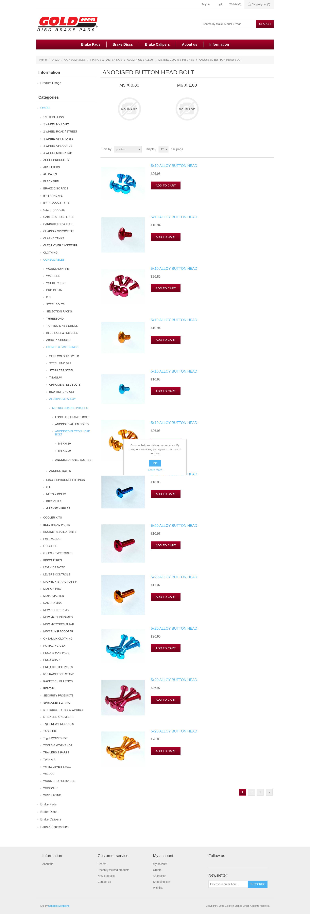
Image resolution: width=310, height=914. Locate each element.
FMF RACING (51, 538)
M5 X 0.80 (64, 443)
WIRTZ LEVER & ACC (57, 766)
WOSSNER (50, 788)
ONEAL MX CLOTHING (58, 638)
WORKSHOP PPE (57, 268)
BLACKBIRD (51, 181)
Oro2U (55, 59)
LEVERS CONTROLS (56, 574)
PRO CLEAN (54, 290)
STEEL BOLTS (55, 304)
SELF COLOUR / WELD (64, 356)
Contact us (104, 881)
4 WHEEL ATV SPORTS (58, 138)
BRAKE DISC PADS (55, 188)
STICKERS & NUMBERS (58, 716)
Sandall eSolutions (58, 906)
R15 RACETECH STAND (58, 674)
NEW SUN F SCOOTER (58, 631)
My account (160, 864)
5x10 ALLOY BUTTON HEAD (174, 166)
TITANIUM (55, 377)
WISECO (49, 773)
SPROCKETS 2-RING (57, 702)
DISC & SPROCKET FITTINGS (65, 480)
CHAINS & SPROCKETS (58, 231)
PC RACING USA (54, 645)
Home (43, 59)
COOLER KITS (52, 517)
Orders (157, 869)
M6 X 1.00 (64, 450)
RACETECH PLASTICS (58, 681)
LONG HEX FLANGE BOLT (72, 417)
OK (155, 463)
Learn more (155, 470)
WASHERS (53, 275)
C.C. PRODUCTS (54, 209)
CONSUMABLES (74, 59)
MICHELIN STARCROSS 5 (60, 581)
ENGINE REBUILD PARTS (60, 531)
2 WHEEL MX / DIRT (56, 124)
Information (219, 44)
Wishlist (158, 887)
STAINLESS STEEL (61, 370)
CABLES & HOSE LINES (58, 217)
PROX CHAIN (51, 659)
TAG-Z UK (49, 731)
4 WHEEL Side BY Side (57, 152)
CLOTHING (50, 252)
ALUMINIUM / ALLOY (140, 59)
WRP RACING (52, 795)
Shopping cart (161, 881)
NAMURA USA (52, 603)
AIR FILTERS (51, 167)
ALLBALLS (50, 174)
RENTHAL (49, 688)
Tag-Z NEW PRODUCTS (58, 724)
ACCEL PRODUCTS (56, 160)
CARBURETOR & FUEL (58, 224)
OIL (48, 487)
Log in (220, 4)
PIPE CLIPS (53, 501)
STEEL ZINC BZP (60, 363)
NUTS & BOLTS (56, 494)
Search (102, 864)
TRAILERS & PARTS (56, 752)
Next (269, 792)
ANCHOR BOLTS (60, 470)
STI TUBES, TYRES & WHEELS (63, 709)
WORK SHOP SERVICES (59, 780)
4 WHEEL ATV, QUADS (57, 145)
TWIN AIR (49, 759)
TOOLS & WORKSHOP (58, 745)
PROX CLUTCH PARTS (58, 667)
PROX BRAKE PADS (56, 652)
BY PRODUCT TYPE (56, 202)
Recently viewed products (113, 869)
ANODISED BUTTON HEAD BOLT (72, 433)
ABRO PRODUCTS (58, 340)
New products (106, 875)
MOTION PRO (52, 588)
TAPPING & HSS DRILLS (62, 325)
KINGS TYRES (52, 560)
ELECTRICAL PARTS (56, 524)
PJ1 (48, 297)
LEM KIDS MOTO (54, 567)
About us (189, 44)
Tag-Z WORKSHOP (55, 738)
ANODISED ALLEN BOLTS (72, 424)
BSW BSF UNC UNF (62, 391)
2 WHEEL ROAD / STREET (60, 131)
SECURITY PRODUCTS (58, 695)
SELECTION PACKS (59, 311)
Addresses (159, 875)
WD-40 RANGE (55, 283)
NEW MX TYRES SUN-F (58, 624)
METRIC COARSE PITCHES (176, 59)
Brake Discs (122, 44)
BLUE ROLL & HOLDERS (62, 332)
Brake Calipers (157, 44)
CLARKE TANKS (53, 238)
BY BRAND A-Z (52, 195)
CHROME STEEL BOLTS (65, 384)
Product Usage (50, 83)
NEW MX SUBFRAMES (58, 617)
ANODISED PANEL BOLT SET (74, 459)
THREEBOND (55, 318)
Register (205, 4)
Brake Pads (90, 44)
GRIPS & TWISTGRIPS (58, 553)
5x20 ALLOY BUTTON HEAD (174, 474)
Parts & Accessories (54, 827)
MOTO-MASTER (53, 595)
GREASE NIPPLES (58, 508)
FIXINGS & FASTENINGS (106, 59)
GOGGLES (50, 546)
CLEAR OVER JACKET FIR (60, 245)
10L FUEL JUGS (53, 117)
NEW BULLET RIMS (56, 610)
